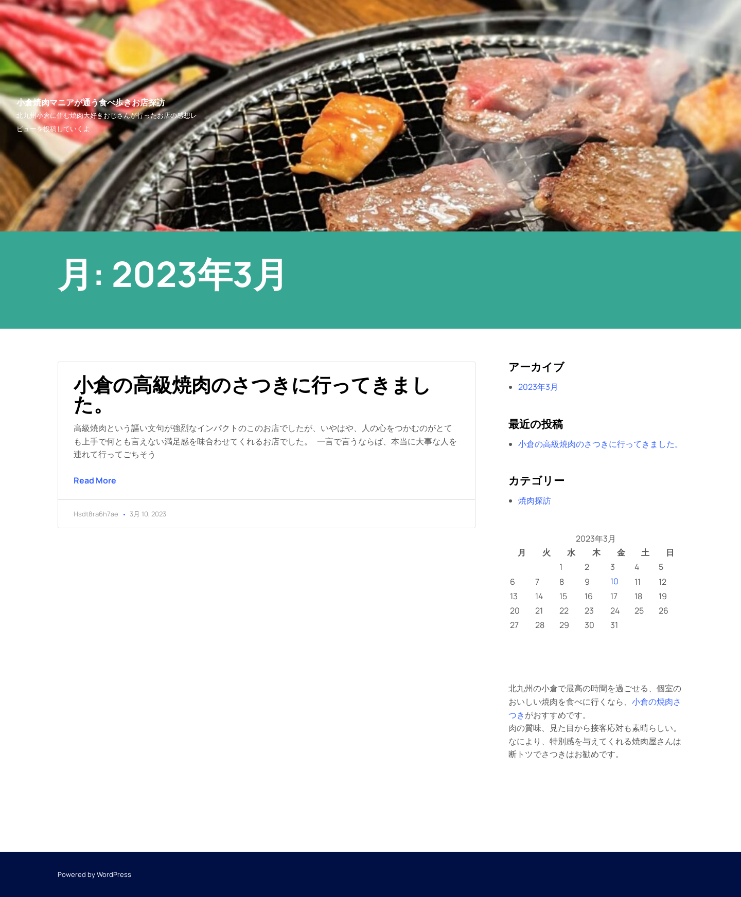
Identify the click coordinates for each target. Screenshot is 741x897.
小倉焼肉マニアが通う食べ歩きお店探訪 (90, 102)
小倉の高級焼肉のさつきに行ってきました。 (252, 394)
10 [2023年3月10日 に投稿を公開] (614, 581)
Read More (95, 480)
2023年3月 (538, 386)
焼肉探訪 (534, 500)
